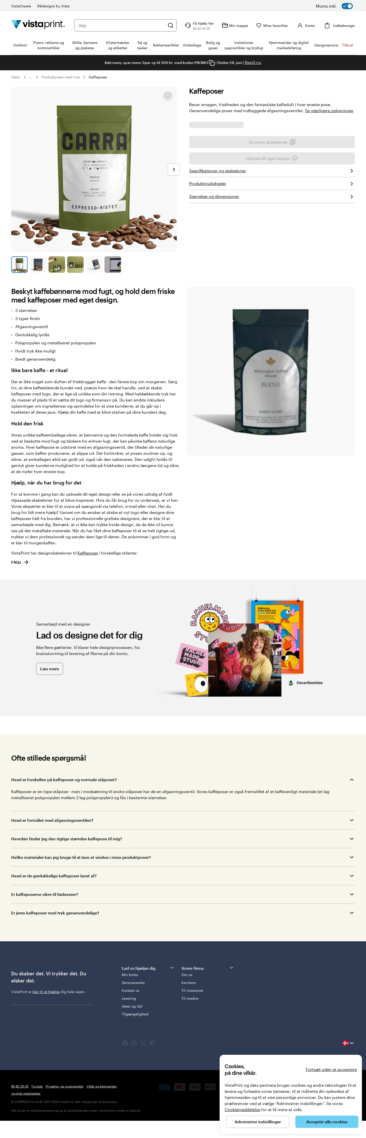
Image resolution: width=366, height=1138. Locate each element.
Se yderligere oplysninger (329, 110)
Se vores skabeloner (272, 229)
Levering (129, 1015)
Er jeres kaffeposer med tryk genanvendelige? (55, 930)
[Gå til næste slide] (174, 169)
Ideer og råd (132, 1023)
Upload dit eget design (272, 245)
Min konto (130, 992)
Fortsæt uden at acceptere (331, 1069)
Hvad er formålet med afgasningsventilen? (52, 837)
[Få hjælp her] (199, 25)
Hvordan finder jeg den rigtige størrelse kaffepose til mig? (66, 856)
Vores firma (207, 985)
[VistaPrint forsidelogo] (38, 25)
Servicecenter (133, 1000)
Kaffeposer (98, 77)
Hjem (15, 77)
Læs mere (49, 685)
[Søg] (170, 25)
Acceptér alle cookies (326, 1121)
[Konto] (305, 25)
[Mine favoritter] (272, 25)
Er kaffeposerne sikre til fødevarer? (44, 911)
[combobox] (121, 25)
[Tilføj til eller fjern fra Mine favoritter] (168, 96)
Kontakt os (131, 1008)
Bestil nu (253, 62)
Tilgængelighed (135, 1031)
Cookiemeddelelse (242, 1109)
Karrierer (188, 1000)
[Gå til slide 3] (57, 264)
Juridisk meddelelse (25, 1110)
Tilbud (347, 45)
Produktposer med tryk (60, 77)
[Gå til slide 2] (38, 264)
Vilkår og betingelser (102, 1103)
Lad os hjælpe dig (148, 985)
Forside (37, 1103)
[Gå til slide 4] (75, 264)
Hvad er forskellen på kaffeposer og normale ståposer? (64, 796)
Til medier (190, 1015)
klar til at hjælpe (46, 1009)
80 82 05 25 (19, 1103)
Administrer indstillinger (258, 1121)
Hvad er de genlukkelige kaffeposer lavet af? (54, 893)
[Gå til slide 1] (19, 264)
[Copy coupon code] (212, 63)
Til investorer (192, 1008)
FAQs (20, 579)
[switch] (341, 6)
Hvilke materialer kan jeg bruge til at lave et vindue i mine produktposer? (81, 874)
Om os (186, 992)
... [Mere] (30, 77)
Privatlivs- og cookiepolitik (64, 1103)
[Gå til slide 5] (94, 264)
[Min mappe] (235, 25)
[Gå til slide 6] (112, 264)
